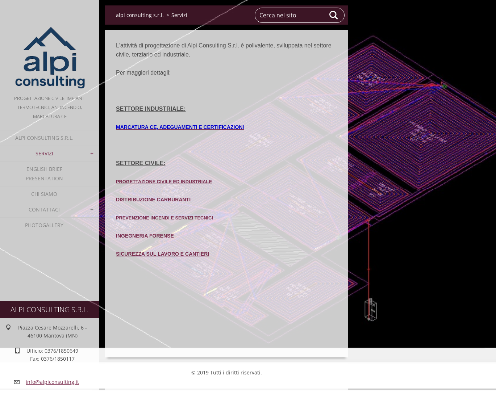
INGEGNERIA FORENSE (145, 236)
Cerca (334, 15)
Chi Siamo (44, 193)
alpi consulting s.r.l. (44, 137)
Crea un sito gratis (223, 384)
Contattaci (44, 209)
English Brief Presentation (44, 173)
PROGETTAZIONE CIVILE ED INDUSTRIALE (164, 181)
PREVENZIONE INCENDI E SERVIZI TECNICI (164, 218)
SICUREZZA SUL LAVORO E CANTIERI (162, 254)
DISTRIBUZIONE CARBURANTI (153, 199)
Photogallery (44, 225)
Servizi (44, 153)
